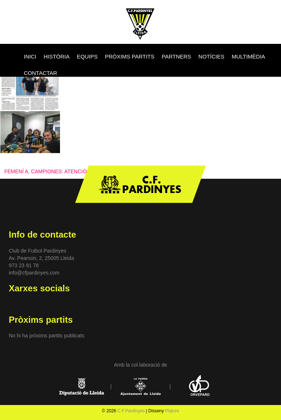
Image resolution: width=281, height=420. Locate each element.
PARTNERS (176, 56)
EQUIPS (87, 56)
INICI (30, 56)
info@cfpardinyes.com (34, 273)
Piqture (172, 410)
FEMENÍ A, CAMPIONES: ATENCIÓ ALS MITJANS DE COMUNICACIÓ (86, 171)
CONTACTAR (40, 73)
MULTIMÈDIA (248, 56)
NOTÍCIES (211, 56)
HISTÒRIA (57, 56)
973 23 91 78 (24, 265)
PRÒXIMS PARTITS (129, 56)
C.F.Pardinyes (131, 410)
